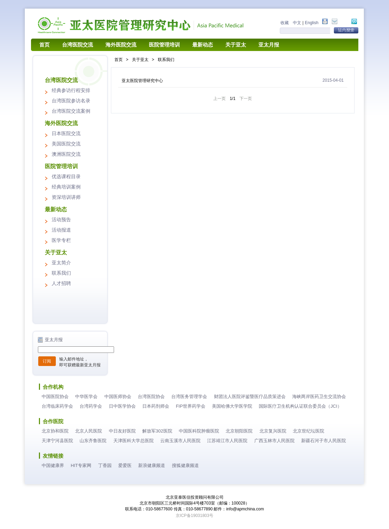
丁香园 (105, 465)
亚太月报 (268, 45)
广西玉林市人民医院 (274, 440)
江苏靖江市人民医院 (227, 440)
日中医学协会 (122, 406)
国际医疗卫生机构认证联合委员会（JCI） (300, 406)
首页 (44, 45)
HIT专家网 (81, 465)
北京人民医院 (88, 431)
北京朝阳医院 (239, 431)
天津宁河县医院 (57, 440)
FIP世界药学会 (190, 406)
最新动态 (202, 45)
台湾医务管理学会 (189, 396)
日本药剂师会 (155, 406)
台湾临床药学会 (57, 406)
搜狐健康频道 (185, 465)
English (311, 22)
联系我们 (166, 59)
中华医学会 (86, 396)
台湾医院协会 (151, 396)
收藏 (284, 22)
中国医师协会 (117, 396)
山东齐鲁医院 (93, 440)
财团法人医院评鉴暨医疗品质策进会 (250, 396)
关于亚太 (235, 45)
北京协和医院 (55, 431)
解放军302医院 (157, 431)
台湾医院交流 (77, 45)
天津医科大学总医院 (133, 440)
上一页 (219, 98)
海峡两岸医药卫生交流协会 (319, 396)
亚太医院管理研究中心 (142, 80)
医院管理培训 (164, 45)
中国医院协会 (55, 396)
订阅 (47, 361)
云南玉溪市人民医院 (180, 440)
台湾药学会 (91, 406)
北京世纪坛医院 (308, 431)
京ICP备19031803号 (194, 515)
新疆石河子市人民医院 (323, 440)
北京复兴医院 (272, 431)
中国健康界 (53, 465)
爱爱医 (125, 465)
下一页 (245, 98)
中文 (297, 22)
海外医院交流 (120, 45)
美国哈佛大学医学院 (232, 406)
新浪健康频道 (151, 465)
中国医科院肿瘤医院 (199, 431)
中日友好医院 (122, 431)
